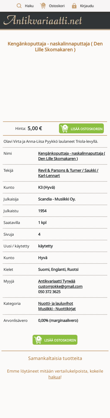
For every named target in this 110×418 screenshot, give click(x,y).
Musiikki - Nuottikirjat (57, 308)
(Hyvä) (49, 187)
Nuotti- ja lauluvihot (55, 303)
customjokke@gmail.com (60, 286)
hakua (54, 377)
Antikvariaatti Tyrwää (56, 281)
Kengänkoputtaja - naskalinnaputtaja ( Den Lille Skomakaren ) (71, 156)
